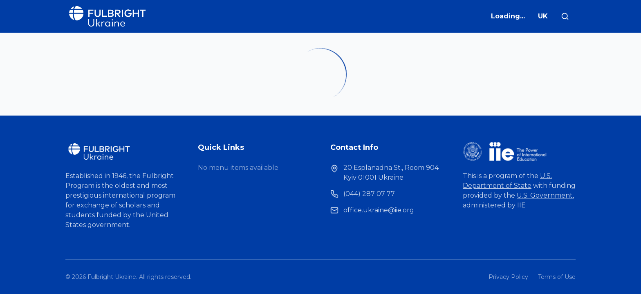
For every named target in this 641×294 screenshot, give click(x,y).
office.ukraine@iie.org (378, 210)
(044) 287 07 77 (369, 194)
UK (543, 16)
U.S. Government (545, 195)
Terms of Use (557, 277)
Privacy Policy (508, 277)
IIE (521, 205)
